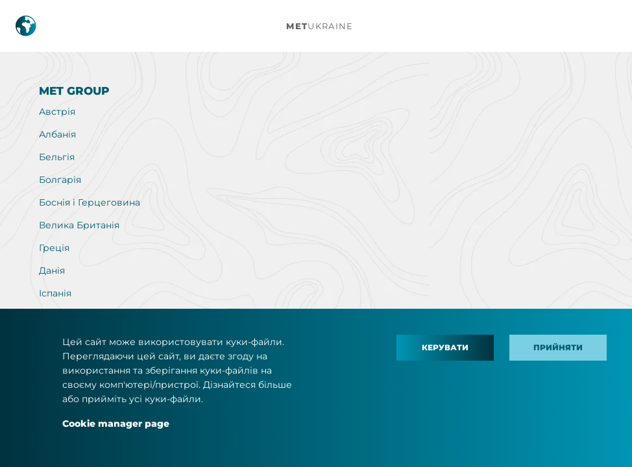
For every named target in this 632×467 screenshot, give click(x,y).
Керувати (445, 347)
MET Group (74, 90)
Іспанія (55, 293)
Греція (54, 248)
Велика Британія (79, 225)
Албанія (57, 134)
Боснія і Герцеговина (89, 202)
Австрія (57, 111)
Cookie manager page (115, 423)
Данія (52, 270)
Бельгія (57, 157)
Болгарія (60, 180)
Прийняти (558, 347)
